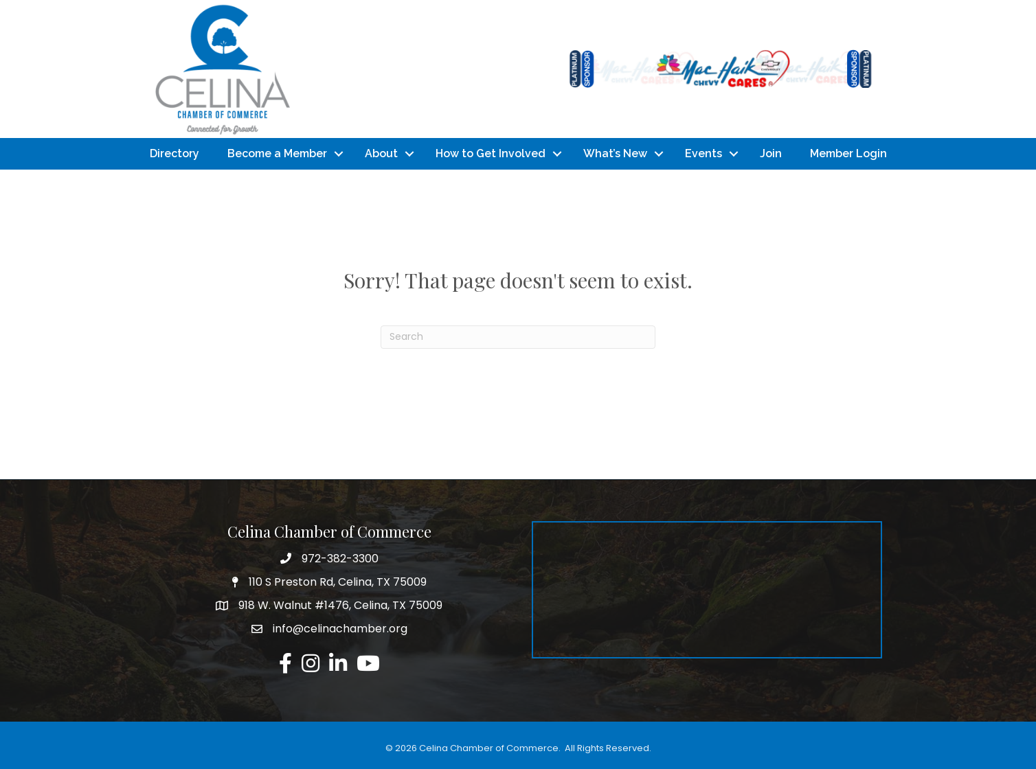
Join (771, 153)
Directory (174, 153)
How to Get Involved (490, 153)
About (381, 153)
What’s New (615, 153)
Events (703, 153)
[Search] (518, 337)
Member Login (848, 153)
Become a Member (277, 153)
